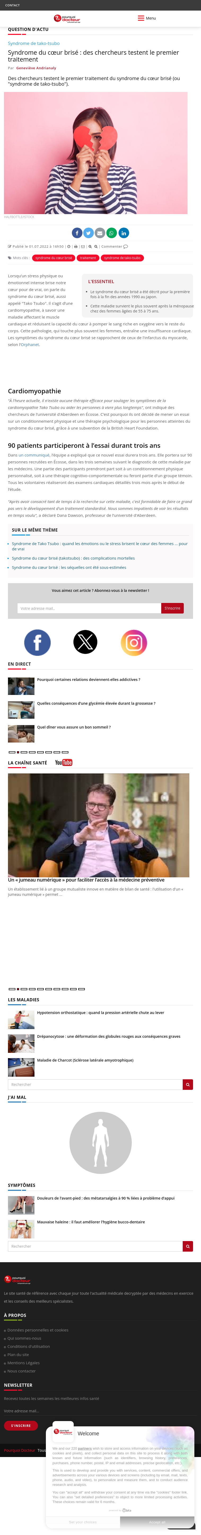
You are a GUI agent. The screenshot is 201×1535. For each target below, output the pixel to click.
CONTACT (12, 5)
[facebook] (44, 642)
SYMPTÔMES (21, 1185)
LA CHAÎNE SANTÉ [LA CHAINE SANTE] (27, 763)
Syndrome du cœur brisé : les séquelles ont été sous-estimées (69, 567)
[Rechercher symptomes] (188, 1246)
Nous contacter (21, 1370)
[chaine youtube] (63, 764)
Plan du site (18, 1354)
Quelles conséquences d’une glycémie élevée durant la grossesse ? (96, 703)
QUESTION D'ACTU (28, 29)
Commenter (114, 246)
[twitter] (92, 641)
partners (85, 1448)
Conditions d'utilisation (28, 1346)
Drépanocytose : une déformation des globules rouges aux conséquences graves (108, 1036)
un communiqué (34, 455)
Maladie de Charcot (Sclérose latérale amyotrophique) (85, 1060)
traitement (88, 258)
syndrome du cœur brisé (54, 258)
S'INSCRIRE (21, 1425)
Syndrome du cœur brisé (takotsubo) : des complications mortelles (73, 558)
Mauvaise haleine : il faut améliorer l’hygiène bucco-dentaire (91, 1221)
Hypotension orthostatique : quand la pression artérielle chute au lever (100, 1012)
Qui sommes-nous (24, 1338)
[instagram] (141, 642)
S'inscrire (172, 608)
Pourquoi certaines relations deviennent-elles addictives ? (88, 679)
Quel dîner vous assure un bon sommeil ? (74, 727)
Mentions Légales (23, 1362)
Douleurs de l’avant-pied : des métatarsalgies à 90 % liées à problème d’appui (105, 1198)
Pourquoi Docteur (20, 1450)
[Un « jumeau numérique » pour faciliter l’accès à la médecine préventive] (100, 825)
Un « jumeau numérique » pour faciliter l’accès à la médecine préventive (86, 880)
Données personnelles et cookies (37, 1330)
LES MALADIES (23, 1000)
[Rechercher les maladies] (188, 1084)
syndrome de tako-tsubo (122, 258)
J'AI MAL (17, 1097)
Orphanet (30, 344)
